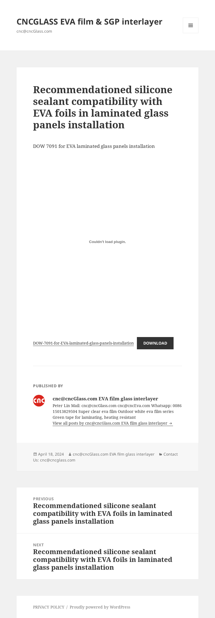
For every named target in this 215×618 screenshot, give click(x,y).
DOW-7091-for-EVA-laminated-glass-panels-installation (83, 343)
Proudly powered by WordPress (100, 607)
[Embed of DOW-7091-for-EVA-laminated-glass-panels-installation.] (107, 241)
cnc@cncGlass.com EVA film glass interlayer (114, 454)
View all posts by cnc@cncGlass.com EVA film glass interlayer (111, 423)
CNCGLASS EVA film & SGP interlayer (89, 21)
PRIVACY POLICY (48, 607)
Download (155, 343)
